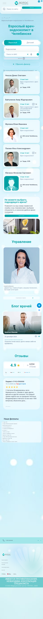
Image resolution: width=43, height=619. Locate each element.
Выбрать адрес (22, 60)
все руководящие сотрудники (20, 322)
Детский (30, 42)
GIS (31, 402)
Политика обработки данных (12, 596)
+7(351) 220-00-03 (11, 221)
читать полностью (12, 435)
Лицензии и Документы (10, 590)
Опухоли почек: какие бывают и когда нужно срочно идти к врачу (21, 366)
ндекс (18, 402)
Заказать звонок (21, 227)
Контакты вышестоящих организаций (16, 593)
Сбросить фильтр (21, 67)
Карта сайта (6, 599)
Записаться (31, 9)
